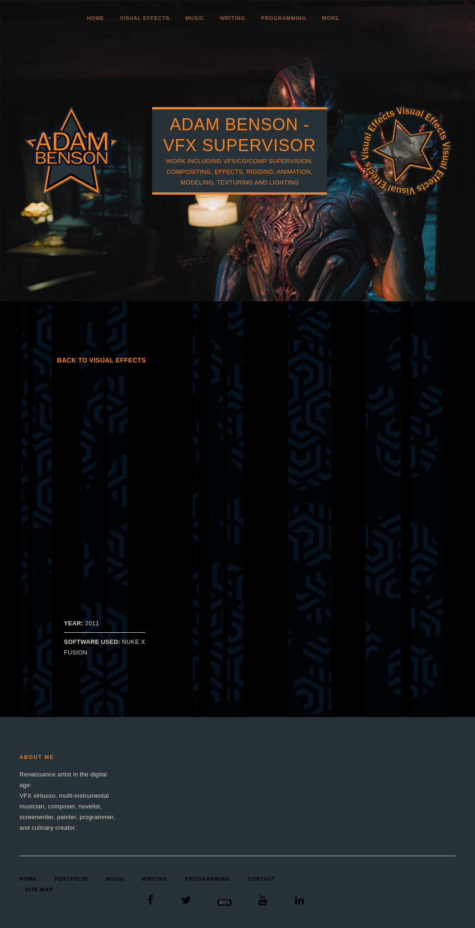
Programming (283, 18)
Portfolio (71, 879)
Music (195, 18)
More (330, 18)
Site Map (39, 889)
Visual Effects (144, 18)
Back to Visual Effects (101, 360)
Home (95, 18)
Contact (262, 879)
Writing (232, 18)
